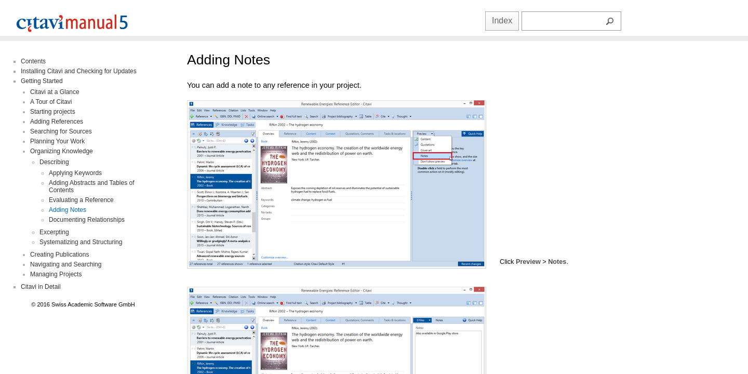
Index (502, 20)
